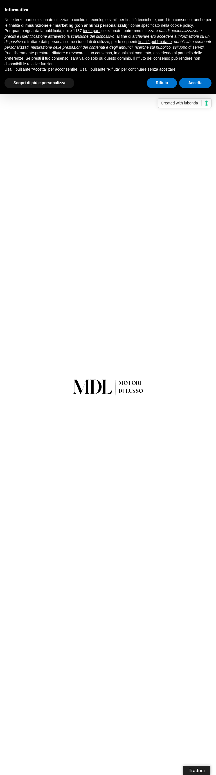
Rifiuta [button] (162, 83)
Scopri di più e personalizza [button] (39, 83)
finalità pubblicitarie (155, 41)
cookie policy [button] (181, 25)
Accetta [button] (195, 83)
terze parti (91, 30)
